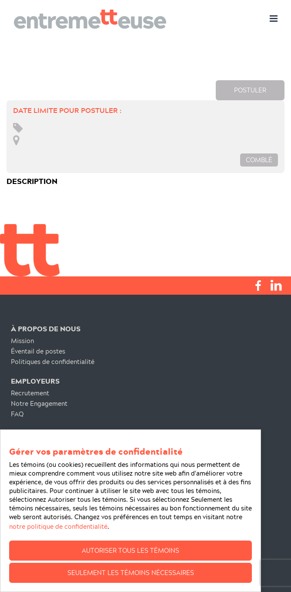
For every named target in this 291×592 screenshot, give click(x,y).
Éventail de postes (38, 351)
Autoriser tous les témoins (130, 550)
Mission (22, 341)
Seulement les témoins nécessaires (130, 573)
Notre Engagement (39, 403)
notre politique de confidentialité (58, 526)
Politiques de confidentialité (52, 362)
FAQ (17, 414)
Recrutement (30, 393)
